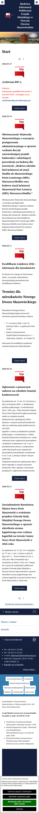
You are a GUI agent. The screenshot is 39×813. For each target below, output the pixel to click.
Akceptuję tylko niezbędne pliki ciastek (19, 803)
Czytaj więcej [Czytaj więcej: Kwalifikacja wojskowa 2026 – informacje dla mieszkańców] (19, 360)
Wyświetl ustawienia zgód (19, 797)
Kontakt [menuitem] (5, 629)
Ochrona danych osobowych (19, 792)
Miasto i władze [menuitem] (9, 621)
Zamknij (19, 809)
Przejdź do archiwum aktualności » (19, 604)
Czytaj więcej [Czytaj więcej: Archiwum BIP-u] (19, 108)
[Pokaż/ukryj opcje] (2, 2)
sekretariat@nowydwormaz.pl (23, 655)
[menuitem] (14, 679)
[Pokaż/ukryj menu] (36, 2)
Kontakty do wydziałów (14, 664)
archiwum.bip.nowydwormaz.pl (16, 100)
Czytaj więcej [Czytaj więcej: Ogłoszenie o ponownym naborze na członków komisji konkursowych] (19, 478)
